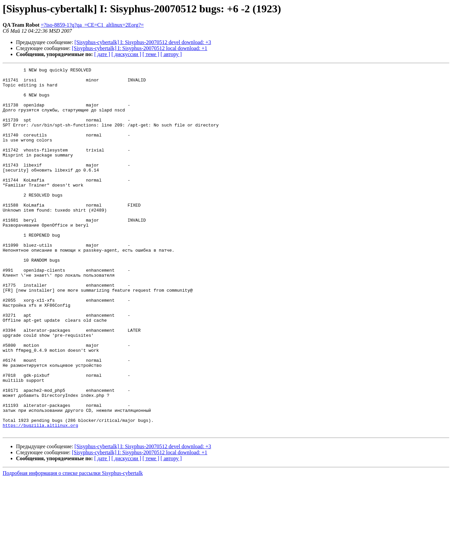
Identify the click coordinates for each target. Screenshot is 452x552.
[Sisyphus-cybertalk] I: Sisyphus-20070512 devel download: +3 (142, 42)
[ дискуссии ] (126, 54)
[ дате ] (102, 54)
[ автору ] (170, 54)
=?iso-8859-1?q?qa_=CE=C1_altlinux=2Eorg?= (92, 25)
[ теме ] (150, 54)
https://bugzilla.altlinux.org (40, 497)
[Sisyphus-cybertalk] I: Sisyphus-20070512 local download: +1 (139, 48)
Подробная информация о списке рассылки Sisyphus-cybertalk (73, 546)
